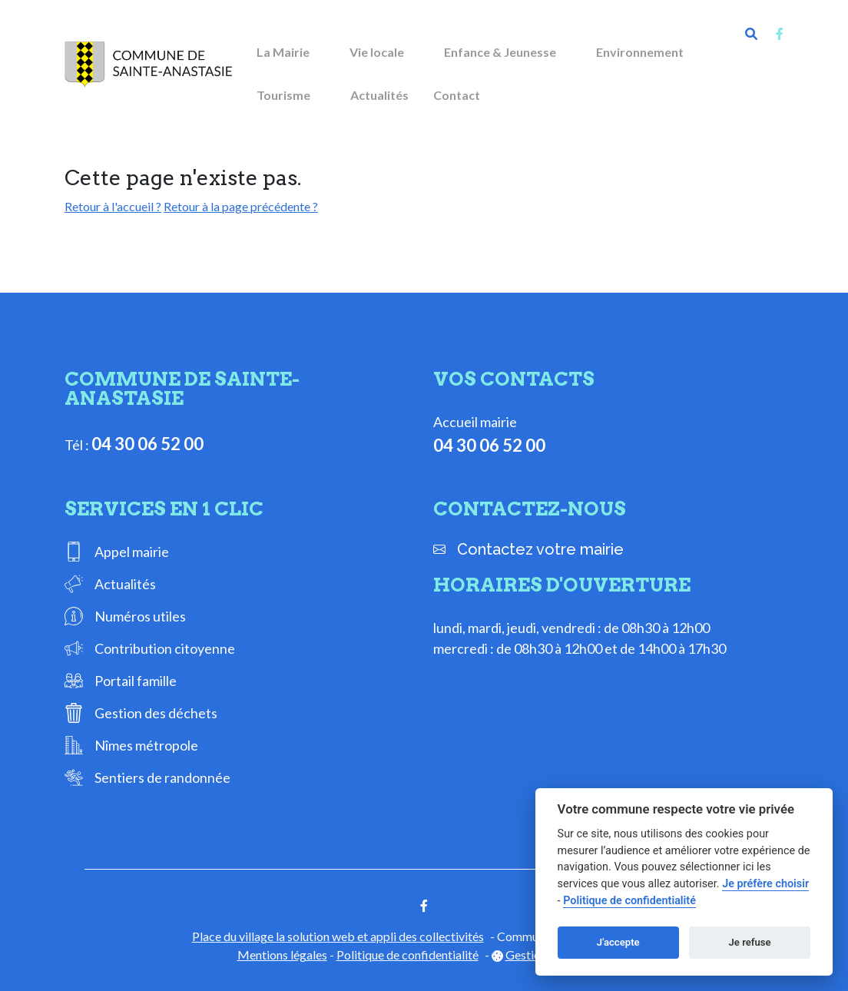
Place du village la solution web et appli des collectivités (338, 936)
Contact (456, 95)
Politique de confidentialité (407, 954)
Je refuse (750, 942)
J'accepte (618, 942)
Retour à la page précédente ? (241, 206)
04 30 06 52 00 (147, 443)
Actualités (379, 95)
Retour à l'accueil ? (113, 206)
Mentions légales (282, 954)
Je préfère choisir (765, 883)
